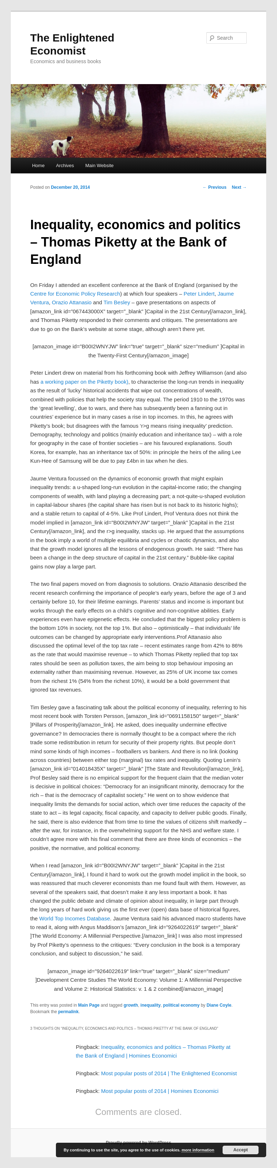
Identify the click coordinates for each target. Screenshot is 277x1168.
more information (197, 1150)
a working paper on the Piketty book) (84, 382)
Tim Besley (117, 302)
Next (239, 187)
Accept (240, 1149)
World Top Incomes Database (74, 918)
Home (38, 165)
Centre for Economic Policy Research (75, 294)
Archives (65, 165)
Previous (215, 187)
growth (131, 1005)
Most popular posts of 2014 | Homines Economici (160, 1091)
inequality (150, 1005)
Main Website (99, 165)
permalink (68, 1011)
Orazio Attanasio (72, 302)
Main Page (89, 1005)
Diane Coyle (219, 1005)
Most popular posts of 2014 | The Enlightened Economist (169, 1073)
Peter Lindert (199, 294)
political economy (181, 1005)
